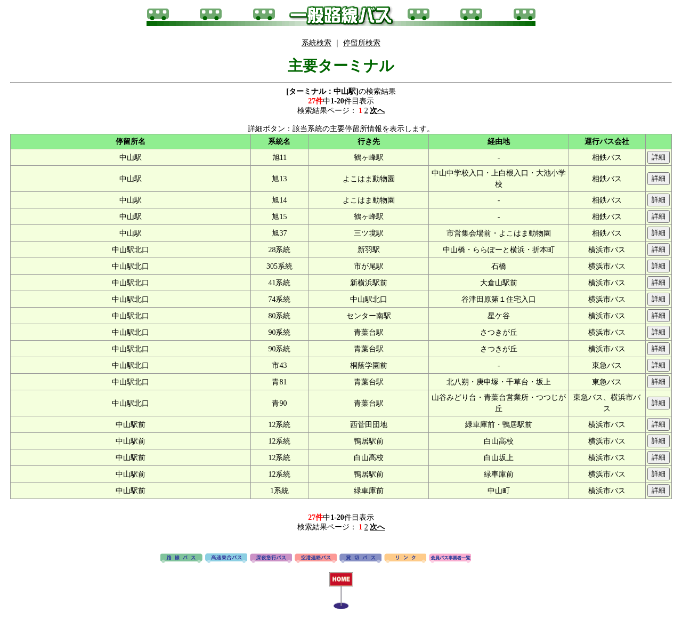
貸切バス (360, 558)
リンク (405, 558)
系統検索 (316, 43)
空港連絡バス (316, 558)
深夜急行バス (271, 558)
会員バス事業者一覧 (450, 558)
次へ (377, 111)
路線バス (181, 558)
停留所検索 (361, 43)
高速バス (226, 558)
